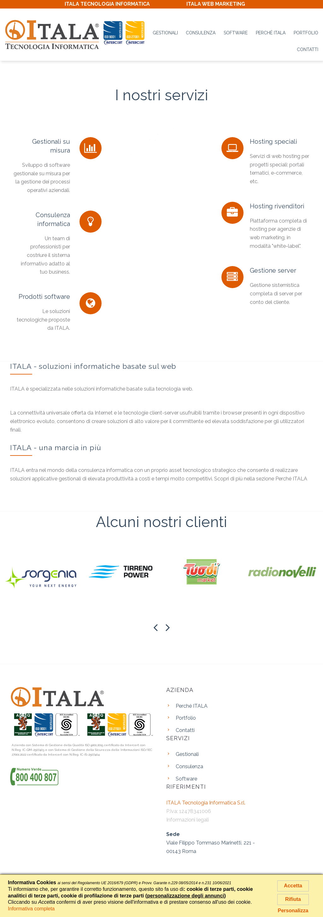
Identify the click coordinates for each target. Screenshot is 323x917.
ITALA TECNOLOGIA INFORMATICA (107, 4)
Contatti (307, 49)
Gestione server (273, 270)
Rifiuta (293, 899)
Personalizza (293, 910)
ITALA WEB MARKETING (215, 4)
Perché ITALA (270, 32)
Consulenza (200, 32)
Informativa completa (31, 908)
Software (236, 32)
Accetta (293, 885)
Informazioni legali (187, 820)
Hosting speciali (273, 141)
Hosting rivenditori (277, 206)
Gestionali (165, 32)
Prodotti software (44, 296)
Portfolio (306, 32)
